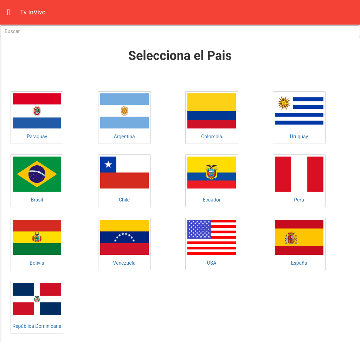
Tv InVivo (33, 12)
